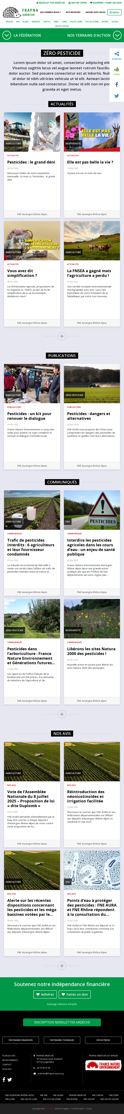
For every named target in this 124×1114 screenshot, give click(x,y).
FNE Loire (10, 1099)
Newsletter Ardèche (50, 2)
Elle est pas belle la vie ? (90, 162)
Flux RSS (6, 1069)
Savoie (115, 21)
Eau (68, 521)
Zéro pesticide (74, 395)
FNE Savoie (89, 1099)
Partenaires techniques (62, 1040)
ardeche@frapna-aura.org (50, 1073)
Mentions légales (62, 1108)
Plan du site (8, 1055)
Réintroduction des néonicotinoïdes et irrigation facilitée (85, 796)
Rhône (105, 21)
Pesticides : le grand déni (31, 162)
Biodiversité (73, 143)
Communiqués (14, 533)
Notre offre (77, 2)
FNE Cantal (97, 1095)
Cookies (88, 1108)
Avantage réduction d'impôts (62, 1004)
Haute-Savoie (62, 26)
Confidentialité (77, 1108)
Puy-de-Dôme (92, 21)
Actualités (13, 155)
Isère (56, 21)
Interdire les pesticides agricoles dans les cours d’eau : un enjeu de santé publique (91, 547)
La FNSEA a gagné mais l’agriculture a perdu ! (89, 273)
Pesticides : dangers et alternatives (88, 416)
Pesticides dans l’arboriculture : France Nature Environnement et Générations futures (31, 655)
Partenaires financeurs (21, 1040)
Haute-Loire (76, 21)
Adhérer (98, 2)
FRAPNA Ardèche (77, 1095)
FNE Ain (43, 1095)
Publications (14, 407)
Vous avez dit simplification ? (22, 273)
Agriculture (13, 143)
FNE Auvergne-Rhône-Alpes (19, 1095)
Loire (64, 21)
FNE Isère (114, 1095)
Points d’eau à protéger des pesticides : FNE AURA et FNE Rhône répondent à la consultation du (92, 907)
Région (9, 21)
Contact (7, 1064)
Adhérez (45, 994)
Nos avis (11, 785)
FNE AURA (49, 1108)
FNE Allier (58, 1095)
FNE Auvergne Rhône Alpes (32, 214)
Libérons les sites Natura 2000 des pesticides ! (91, 651)
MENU (114, 12)
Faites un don (75, 994)
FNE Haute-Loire (29, 1099)
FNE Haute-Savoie (109, 1099)
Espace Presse (103, 1040)
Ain (17, 21)
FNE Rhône (72, 1099)
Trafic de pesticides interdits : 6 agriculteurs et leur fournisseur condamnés (30, 547)
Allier (25, 21)
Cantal (47, 21)
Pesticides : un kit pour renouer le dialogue (29, 416)
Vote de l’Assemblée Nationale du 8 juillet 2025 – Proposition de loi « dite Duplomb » (31, 798)
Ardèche (36, 21)
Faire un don (114, 2)
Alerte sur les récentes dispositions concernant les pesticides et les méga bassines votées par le (31, 907)
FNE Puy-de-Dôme (52, 1099)
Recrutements (10, 1060)
